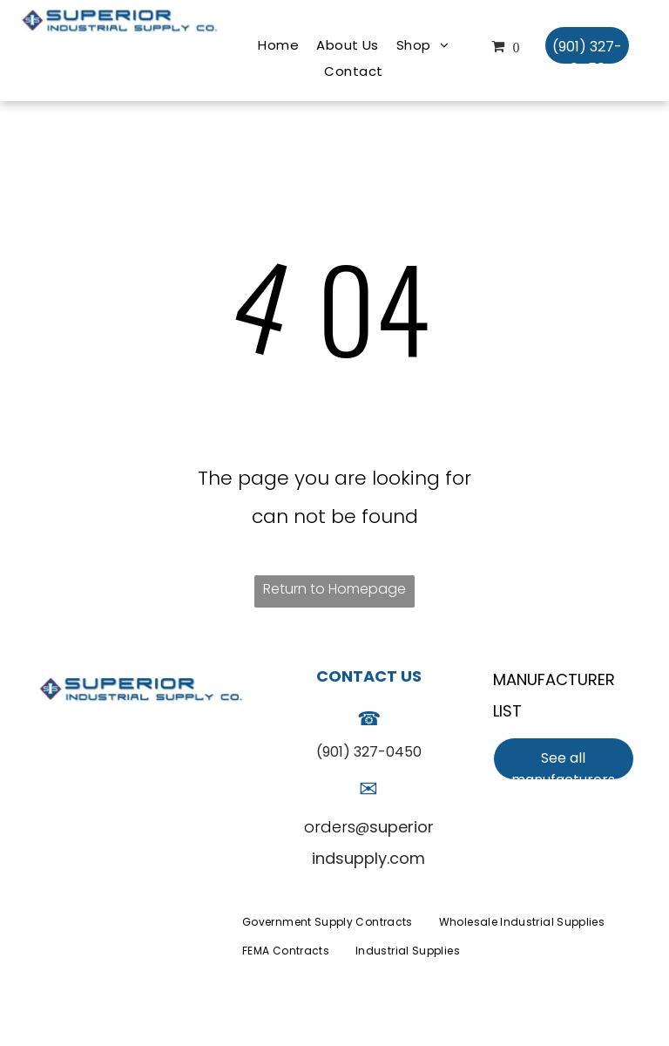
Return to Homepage (334, 589)
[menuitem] (278, 45)
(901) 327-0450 (369, 752)
